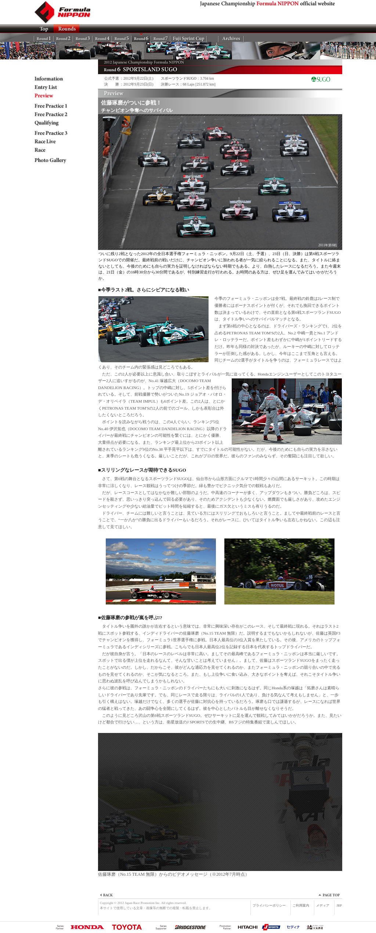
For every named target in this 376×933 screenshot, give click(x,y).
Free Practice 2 (56, 114)
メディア (322, 905)
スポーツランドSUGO (178, 78)
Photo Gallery (56, 160)
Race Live (56, 141)
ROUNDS (66, 28)
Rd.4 (102, 37)
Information (56, 79)
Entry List (56, 87)
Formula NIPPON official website (67, 12)
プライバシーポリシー (269, 905)
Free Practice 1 (56, 106)
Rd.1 (44, 37)
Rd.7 (160, 37)
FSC (188, 37)
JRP (339, 905)
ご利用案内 (301, 905)
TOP (44, 28)
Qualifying (56, 123)
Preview (56, 95)
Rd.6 (141, 37)
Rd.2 (63, 37)
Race (56, 150)
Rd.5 (121, 37)
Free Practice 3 (56, 133)
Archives (231, 37)
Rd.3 (82, 37)
